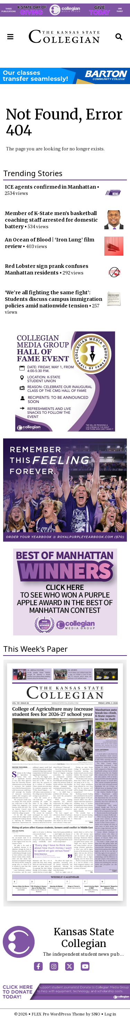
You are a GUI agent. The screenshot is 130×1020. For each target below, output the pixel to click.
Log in (110, 1014)
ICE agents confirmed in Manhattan (50, 187)
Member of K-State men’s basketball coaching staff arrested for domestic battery (51, 220)
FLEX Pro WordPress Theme (58, 1014)
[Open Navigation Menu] (10, 37)
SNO (96, 1014)
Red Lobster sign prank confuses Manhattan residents (46, 269)
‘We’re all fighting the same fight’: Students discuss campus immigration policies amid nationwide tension (53, 299)
